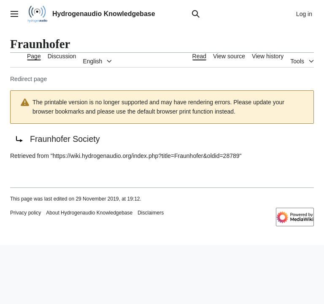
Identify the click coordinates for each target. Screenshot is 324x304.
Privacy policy (25, 213)
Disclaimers (151, 213)
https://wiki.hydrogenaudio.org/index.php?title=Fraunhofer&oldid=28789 (146, 155)
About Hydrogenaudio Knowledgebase (89, 213)
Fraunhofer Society (65, 139)
